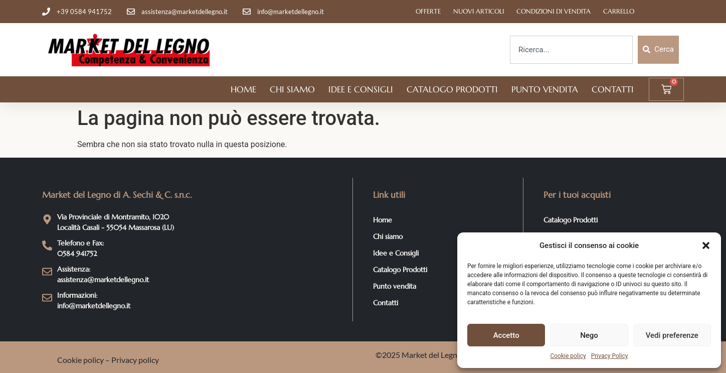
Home (243, 89)
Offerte (428, 11)
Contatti (613, 89)
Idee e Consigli (360, 89)
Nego (589, 335)
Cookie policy (568, 355)
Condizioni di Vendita (553, 11)
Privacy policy (135, 359)
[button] (706, 245)
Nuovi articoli (478, 11)
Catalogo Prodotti (452, 89)
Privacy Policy (609, 355)
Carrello (618, 11)
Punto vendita (544, 89)
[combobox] (571, 50)
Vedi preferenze (672, 335)
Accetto (506, 335)
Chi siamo (292, 89)
